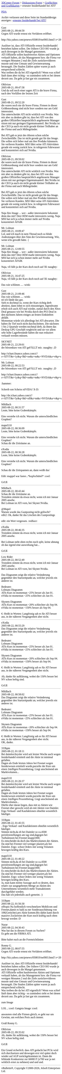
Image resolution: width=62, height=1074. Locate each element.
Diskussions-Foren (32, 2)
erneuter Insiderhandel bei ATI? (29, 20)
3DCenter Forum (10, 2)
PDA (4, 11)
